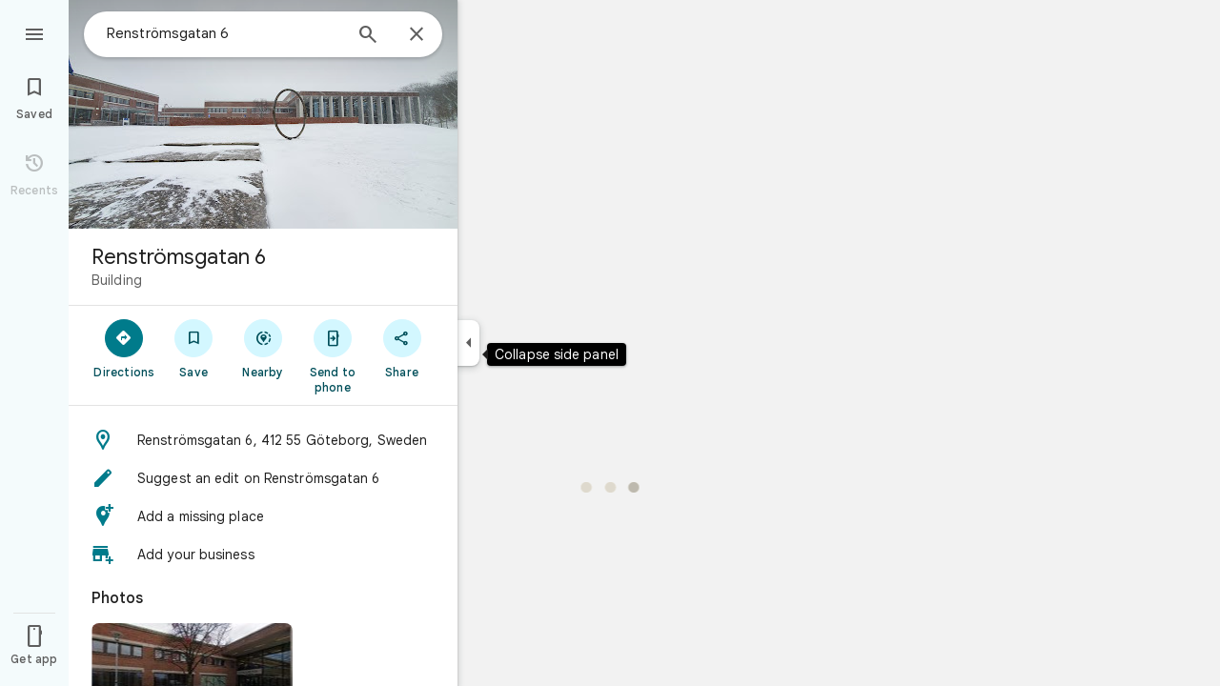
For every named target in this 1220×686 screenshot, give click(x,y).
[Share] (402, 347)
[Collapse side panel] (468, 343)
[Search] (368, 36)
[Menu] (34, 32)
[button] (263, 440)
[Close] (416, 35)
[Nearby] (263, 347)
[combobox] (224, 33)
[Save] (194, 347)
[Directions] (124, 347)
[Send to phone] (332, 355)
